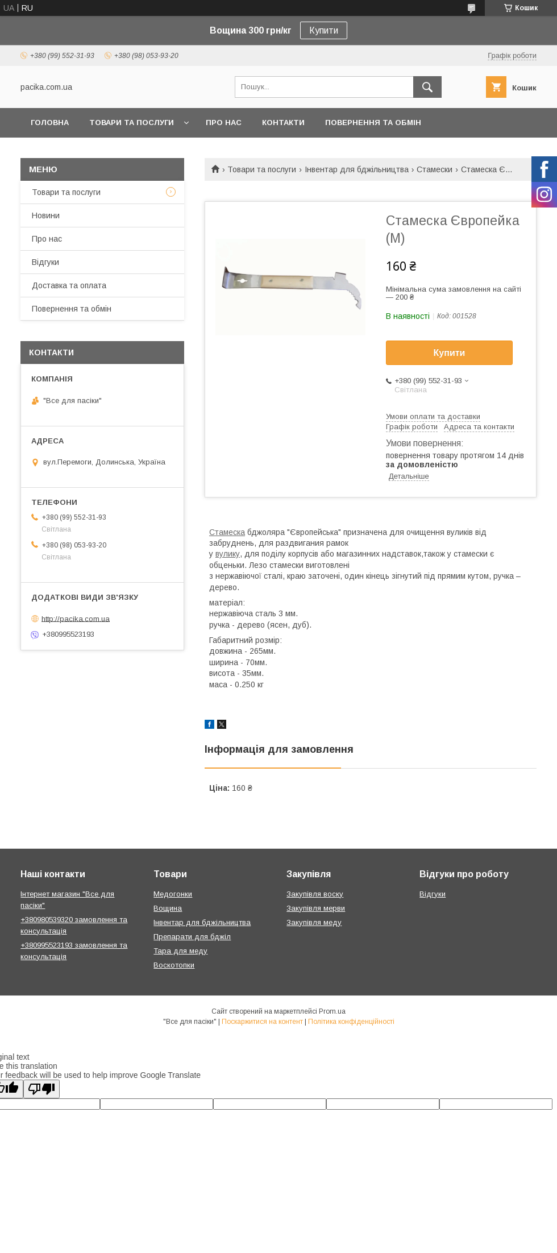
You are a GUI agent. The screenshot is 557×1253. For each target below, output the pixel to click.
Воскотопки (173, 965)
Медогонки (172, 894)
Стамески (434, 169)
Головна (50, 122)
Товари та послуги (131, 122)
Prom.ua (332, 1011)
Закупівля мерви (315, 908)
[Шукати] (427, 87)
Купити (323, 30)
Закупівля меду (314, 922)
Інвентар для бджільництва (357, 169)
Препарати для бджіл (192, 936)
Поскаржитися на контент (262, 1022)
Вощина (167, 908)
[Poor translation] (41, 1089)
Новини (46, 215)
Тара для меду (180, 951)
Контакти (283, 122)
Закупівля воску (314, 894)
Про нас (224, 122)
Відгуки (45, 262)
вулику (227, 553)
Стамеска (227, 532)
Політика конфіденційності (351, 1022)
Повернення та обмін (373, 122)
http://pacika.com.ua (75, 618)
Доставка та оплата (69, 285)
